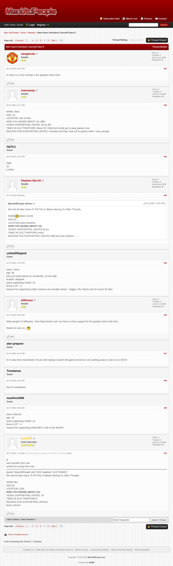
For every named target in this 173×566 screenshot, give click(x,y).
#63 (165, 157)
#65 (165, 263)
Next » (54, 40)
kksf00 (68, 453)
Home (23, 33)
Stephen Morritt (31, 180)
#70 (165, 453)
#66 (165, 315)
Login (32, 25)
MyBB (91, 562)
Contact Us (28, 550)
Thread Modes (159, 47)
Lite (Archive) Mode (99, 550)
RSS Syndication (142, 550)
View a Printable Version (18, 534)
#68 (165, 381)
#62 (165, 105)
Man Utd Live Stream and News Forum (53, 550)
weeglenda (28, 53)
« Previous (19, 40)
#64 (165, 195)
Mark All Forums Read (121, 550)
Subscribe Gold (111, 18)
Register (41, 25)
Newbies (31, 33)
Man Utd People (11, 33)
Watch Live (131, 18)
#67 (165, 353)
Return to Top (81, 550)
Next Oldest (13, 519)
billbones (27, 300)
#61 (165, 69)
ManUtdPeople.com (96, 557)
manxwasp (28, 90)
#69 (165, 408)
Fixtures (148, 18)
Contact (163, 18)
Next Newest (27, 519)
